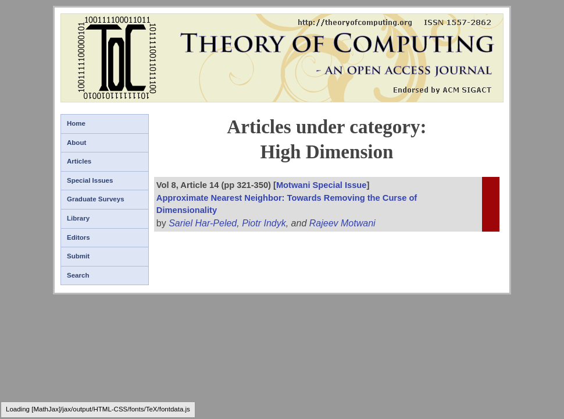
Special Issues (90, 180)
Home (76, 123)
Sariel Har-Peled (203, 223)
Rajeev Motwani (342, 223)
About (76, 142)
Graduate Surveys (95, 199)
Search (78, 275)
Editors (78, 237)
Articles (79, 161)
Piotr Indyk (264, 223)
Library (78, 218)
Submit (78, 256)
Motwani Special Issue (321, 185)
